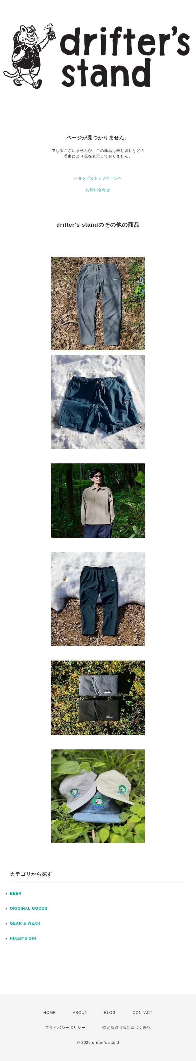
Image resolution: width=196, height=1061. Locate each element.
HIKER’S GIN (23, 938)
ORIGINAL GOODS (28, 908)
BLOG (110, 1012)
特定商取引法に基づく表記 (126, 1027)
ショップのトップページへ (98, 178)
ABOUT (80, 1012)
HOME (50, 1012)
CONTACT (142, 1012)
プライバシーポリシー (65, 1027)
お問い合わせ (98, 190)
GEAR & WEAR (25, 923)
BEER (15, 893)
